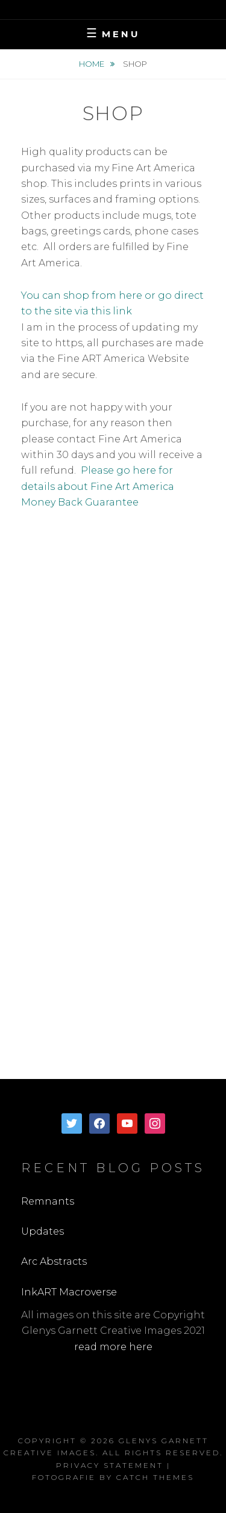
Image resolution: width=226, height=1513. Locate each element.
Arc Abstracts (54, 1261)
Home (92, 64)
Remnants (47, 1201)
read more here (113, 1347)
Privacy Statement (109, 1465)
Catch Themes (155, 1477)
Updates (42, 1231)
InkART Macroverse (69, 1292)
